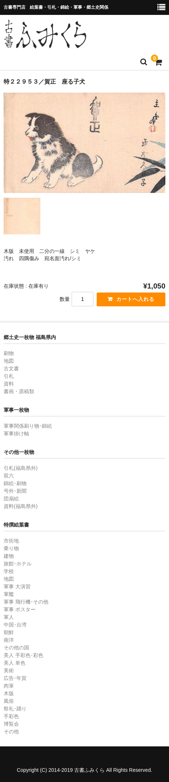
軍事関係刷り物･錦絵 (28, 426)
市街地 (11, 541)
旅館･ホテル (18, 564)
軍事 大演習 (17, 586)
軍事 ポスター (20, 609)
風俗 (9, 701)
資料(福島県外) (20, 506)
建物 (9, 556)
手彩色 (11, 716)
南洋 (9, 640)
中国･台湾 (15, 625)
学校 (9, 571)
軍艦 (9, 594)
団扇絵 (11, 498)
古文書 (11, 368)
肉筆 (9, 686)
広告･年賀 (15, 678)
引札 (9, 376)
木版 (9, 693)
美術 (9, 670)
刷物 (9, 353)
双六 (9, 476)
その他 (11, 731)
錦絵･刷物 (15, 483)
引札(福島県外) (20, 468)
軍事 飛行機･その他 (26, 602)
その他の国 (16, 647)
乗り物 (11, 548)
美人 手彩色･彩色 (23, 655)
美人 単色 (14, 663)
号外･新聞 (15, 491)
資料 (9, 384)
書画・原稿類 (19, 391)
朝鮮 (9, 632)
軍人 (9, 617)
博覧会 (11, 724)
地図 (9, 361)
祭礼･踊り (15, 709)
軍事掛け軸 (16, 433)
